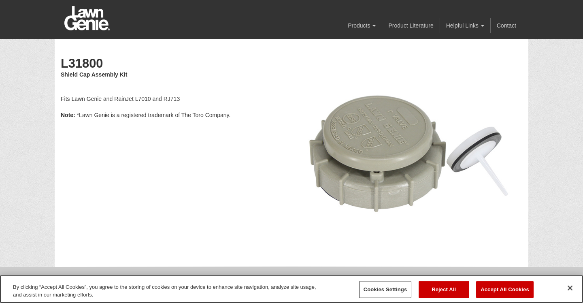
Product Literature (410, 25)
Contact (506, 25)
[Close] (570, 288)
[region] (291, 289)
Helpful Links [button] (465, 25)
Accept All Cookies (505, 289)
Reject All (444, 289)
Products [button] (362, 25)
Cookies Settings (385, 289)
